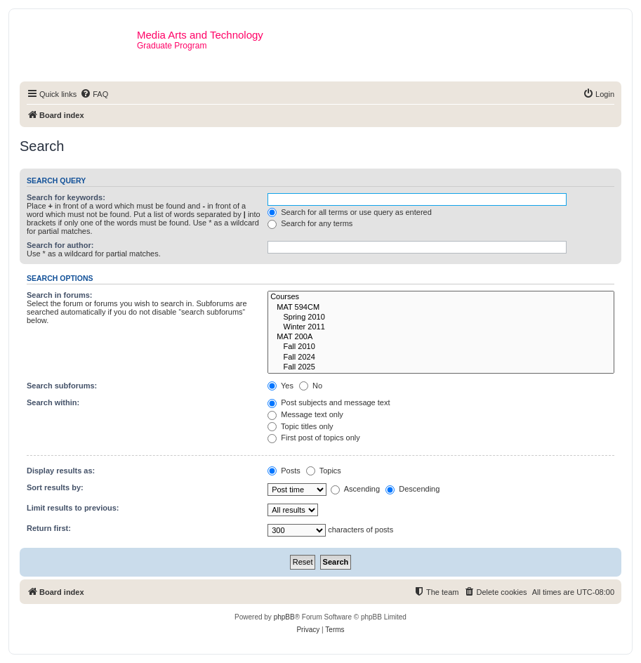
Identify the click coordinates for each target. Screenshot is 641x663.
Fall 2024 (441, 357)
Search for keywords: (66, 197)
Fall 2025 (441, 367)
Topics (323, 470)
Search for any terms (309, 223)
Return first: (49, 528)
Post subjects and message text (328, 402)
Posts (283, 470)
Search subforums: (62, 385)
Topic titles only (300, 426)
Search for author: (60, 245)
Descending (412, 489)
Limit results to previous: (73, 508)
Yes (280, 385)
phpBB (284, 617)
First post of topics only (313, 437)
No (310, 385)
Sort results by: (55, 487)
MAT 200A (441, 337)
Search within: (53, 402)
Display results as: (61, 470)
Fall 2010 (441, 347)
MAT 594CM (441, 308)
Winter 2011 (441, 327)
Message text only (305, 414)
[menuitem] (94, 94)
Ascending (355, 489)
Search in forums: (60, 295)
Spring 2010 (441, 317)
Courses (441, 297)
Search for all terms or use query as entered (349, 212)
